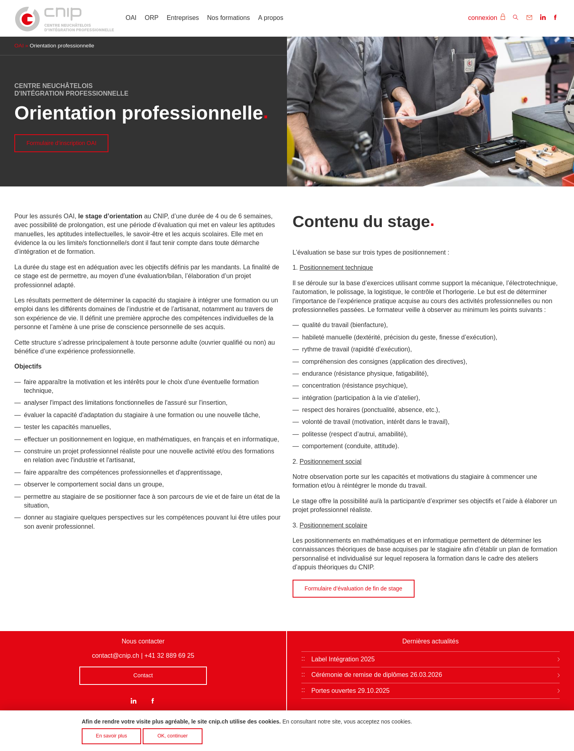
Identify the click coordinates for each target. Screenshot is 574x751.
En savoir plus (111, 738)
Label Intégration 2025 (343, 659)
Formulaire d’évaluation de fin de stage (353, 588)
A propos (270, 17)
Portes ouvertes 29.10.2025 (350, 690)
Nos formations (228, 17)
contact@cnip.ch (116, 655)
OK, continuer (172, 738)
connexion (486, 17)
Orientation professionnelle (62, 46)
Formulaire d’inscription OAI (61, 143)
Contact (143, 675)
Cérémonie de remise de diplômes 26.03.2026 (376, 674)
